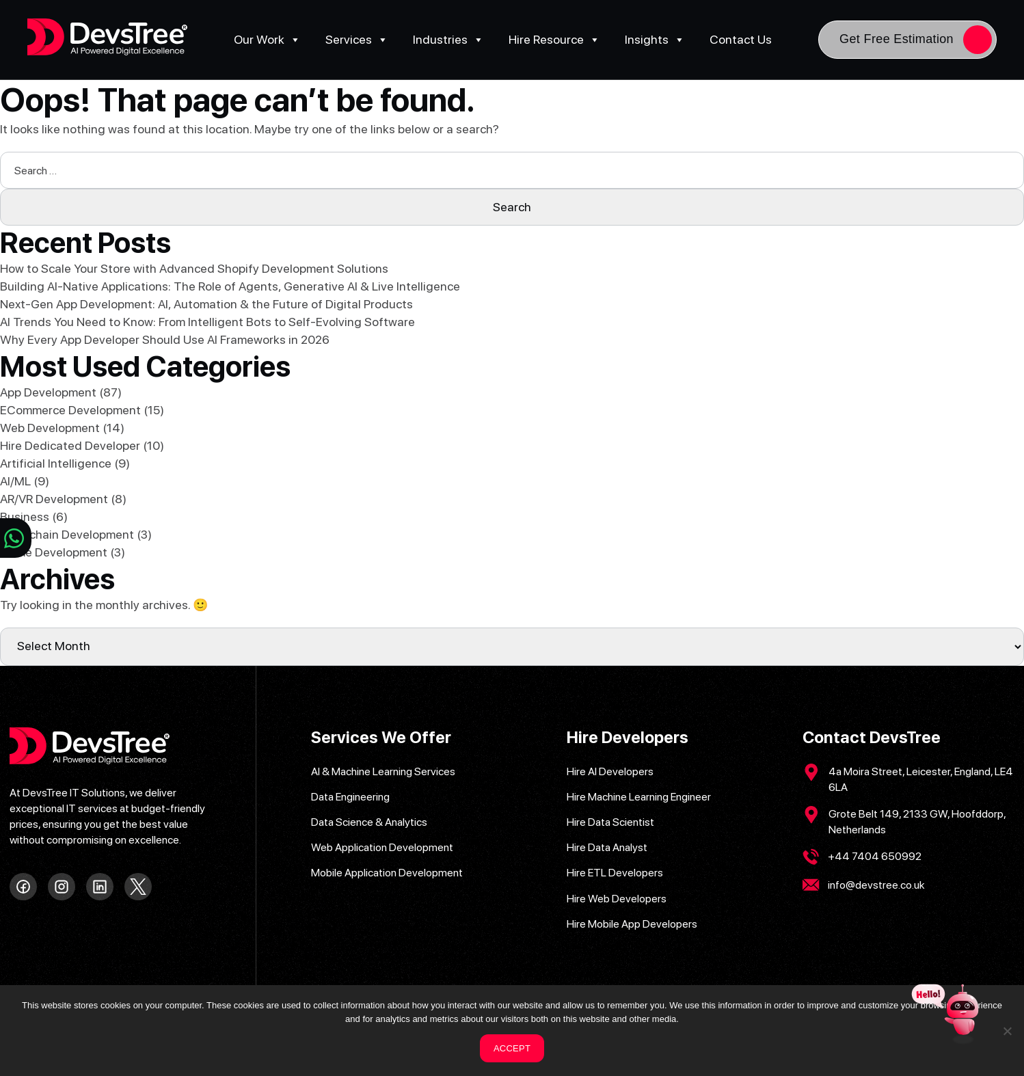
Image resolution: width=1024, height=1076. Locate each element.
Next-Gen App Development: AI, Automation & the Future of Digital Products (206, 304)
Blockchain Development (67, 534)
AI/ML (15, 481)
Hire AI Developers (610, 771)
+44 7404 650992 (874, 856)
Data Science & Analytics (369, 822)
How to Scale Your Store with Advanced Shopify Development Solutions (194, 268)
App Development (48, 392)
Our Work (267, 39)
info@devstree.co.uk (876, 884)
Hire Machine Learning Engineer (639, 796)
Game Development (53, 552)
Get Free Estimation (896, 39)
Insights (655, 39)
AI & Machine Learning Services (383, 771)
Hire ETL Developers (615, 872)
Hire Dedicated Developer (70, 445)
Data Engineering (350, 796)
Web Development (50, 427)
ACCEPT (512, 1048)
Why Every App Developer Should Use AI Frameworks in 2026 (164, 339)
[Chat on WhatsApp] (15, 538)
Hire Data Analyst (607, 847)
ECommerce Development (70, 410)
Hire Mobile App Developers (632, 923)
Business (24, 516)
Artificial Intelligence (55, 463)
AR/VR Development (54, 499)
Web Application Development (382, 847)
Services (356, 39)
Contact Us (741, 39)
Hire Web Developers (616, 898)
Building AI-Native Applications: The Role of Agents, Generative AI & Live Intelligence (230, 286)
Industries (448, 39)
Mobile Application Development (387, 872)
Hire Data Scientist (610, 822)
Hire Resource (554, 39)
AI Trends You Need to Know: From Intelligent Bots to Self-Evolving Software (207, 321)
